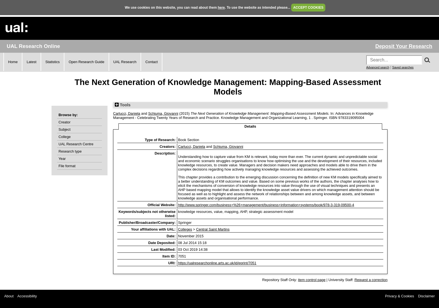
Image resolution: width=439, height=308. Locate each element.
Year (62, 159)
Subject (65, 129)
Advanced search (377, 67)
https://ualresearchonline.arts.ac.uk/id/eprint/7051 (217, 263)
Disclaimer (426, 296)
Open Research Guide (86, 62)
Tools (122, 105)
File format (67, 166)
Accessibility (27, 296)
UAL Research (125, 62)
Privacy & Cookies (399, 296)
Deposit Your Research (403, 46)
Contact (151, 62)
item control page (311, 280)
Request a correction (370, 280)
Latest (31, 62)
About (8, 296)
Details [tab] (250, 126)
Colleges (185, 229)
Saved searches (403, 67)
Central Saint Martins (212, 229)
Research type (70, 151)
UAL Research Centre (76, 144)
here (221, 8)
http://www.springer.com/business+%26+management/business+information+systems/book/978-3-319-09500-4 (266, 205)
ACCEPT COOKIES (308, 8)
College (65, 137)
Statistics (52, 62)
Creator (65, 122)
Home (13, 62)
